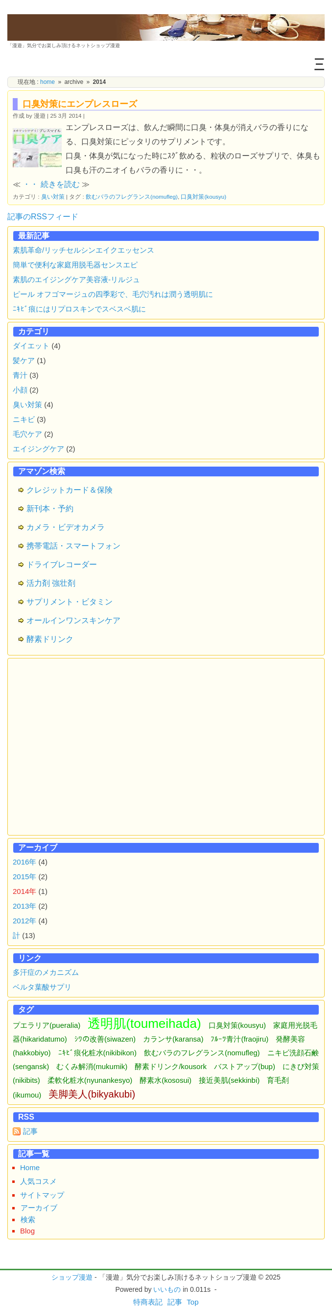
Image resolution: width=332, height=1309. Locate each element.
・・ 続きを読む (51, 184)
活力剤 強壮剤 (50, 583)
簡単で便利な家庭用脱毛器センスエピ (75, 265)
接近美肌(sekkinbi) (229, 1080)
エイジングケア (38, 449)
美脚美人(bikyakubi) (91, 1094)
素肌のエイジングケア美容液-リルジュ (76, 279)
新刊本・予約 (49, 508)
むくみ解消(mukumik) (91, 1066)
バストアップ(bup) (244, 1066)
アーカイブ (39, 1208)
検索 (28, 1219)
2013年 (24, 906)
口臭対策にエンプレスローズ (80, 104)
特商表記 (148, 1302)
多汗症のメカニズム (46, 972)
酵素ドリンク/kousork (171, 1066)
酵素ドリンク (49, 639)
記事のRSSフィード (42, 216)
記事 (30, 1131)
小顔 (20, 390)
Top (192, 1302)
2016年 (24, 862)
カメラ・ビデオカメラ (65, 527)
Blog (27, 1231)
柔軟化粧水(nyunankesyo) (89, 1080)
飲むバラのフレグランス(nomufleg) (132, 196)
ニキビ (24, 419)
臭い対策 (53, 196)
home (47, 82)
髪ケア (24, 360)
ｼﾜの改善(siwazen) (105, 1039)
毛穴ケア (27, 434)
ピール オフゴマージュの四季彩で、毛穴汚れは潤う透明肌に (113, 294)
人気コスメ (38, 1181)
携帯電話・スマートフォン (73, 546)
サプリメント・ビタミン (69, 602)
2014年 (24, 891)
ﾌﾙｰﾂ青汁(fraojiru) (239, 1039)
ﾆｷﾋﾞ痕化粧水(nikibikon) (97, 1052)
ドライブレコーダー (61, 564)
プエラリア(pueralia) (46, 1025)
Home (30, 1167)
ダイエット (31, 345)
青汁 (20, 375)
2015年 (24, 876)
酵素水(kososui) (165, 1080)
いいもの (167, 1289)
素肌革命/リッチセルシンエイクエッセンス (83, 250)
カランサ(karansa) (173, 1039)
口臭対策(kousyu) (203, 196)
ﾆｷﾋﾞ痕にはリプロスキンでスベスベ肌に (79, 309)
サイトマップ (42, 1195)
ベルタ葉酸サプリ (42, 987)
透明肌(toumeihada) (144, 1023)
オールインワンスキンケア (73, 620)
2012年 (24, 920)
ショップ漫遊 (72, 1277)
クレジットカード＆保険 (69, 490)
